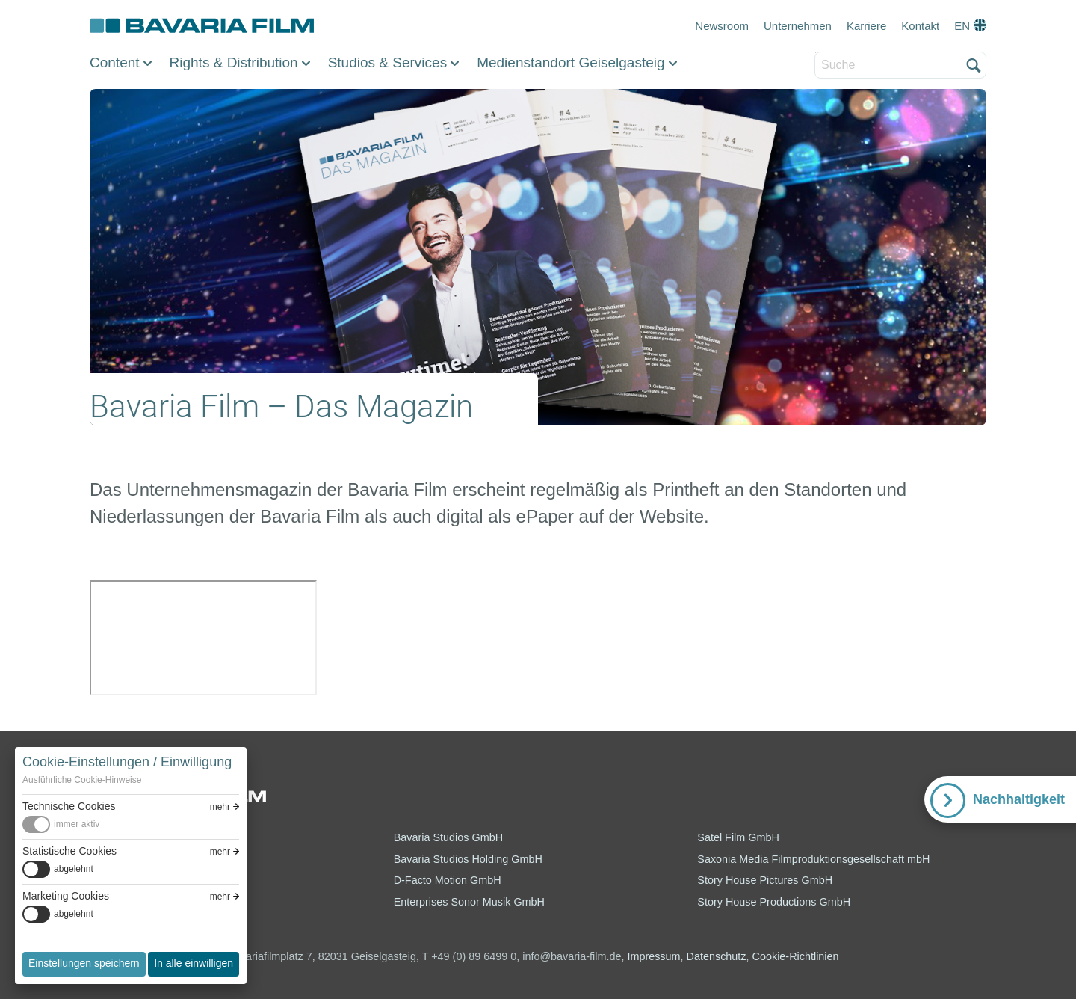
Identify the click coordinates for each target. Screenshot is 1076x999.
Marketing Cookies (65, 896)
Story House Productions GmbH (773, 902)
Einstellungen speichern (84, 963)
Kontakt (920, 25)
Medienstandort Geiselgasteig (570, 62)
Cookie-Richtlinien (795, 956)
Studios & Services (387, 62)
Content (115, 62)
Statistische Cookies (69, 851)
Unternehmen (798, 25)
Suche (815, 52)
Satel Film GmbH (738, 837)
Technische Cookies (69, 806)
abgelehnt (73, 869)
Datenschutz (716, 956)
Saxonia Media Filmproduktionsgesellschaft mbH (813, 859)
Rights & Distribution (234, 62)
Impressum (653, 956)
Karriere (866, 25)
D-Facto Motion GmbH (447, 880)
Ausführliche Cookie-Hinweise (81, 780)
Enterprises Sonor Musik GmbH (469, 902)
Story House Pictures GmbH (764, 880)
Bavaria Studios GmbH (448, 837)
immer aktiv (76, 824)
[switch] (130, 824)
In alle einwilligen (193, 963)
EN (962, 25)
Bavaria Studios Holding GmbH (468, 859)
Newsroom (722, 25)
